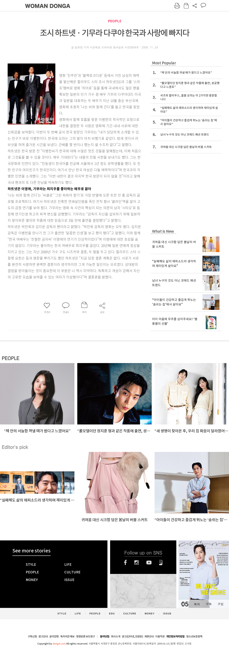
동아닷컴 (104, 636)
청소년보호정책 (194, 636)
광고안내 (43, 636)
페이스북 (125, 562)
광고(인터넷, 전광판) (132, 636)
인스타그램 (136, 562)
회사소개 (115, 636)
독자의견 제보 (67, 636)
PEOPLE (114, 21)
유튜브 (149, 562)
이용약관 (159, 636)
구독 (209, 604)
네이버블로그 (160, 562)
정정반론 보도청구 (85, 636)
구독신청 (32, 636)
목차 (197, 604)
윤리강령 (54, 636)
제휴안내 (149, 636)
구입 (220, 604)
